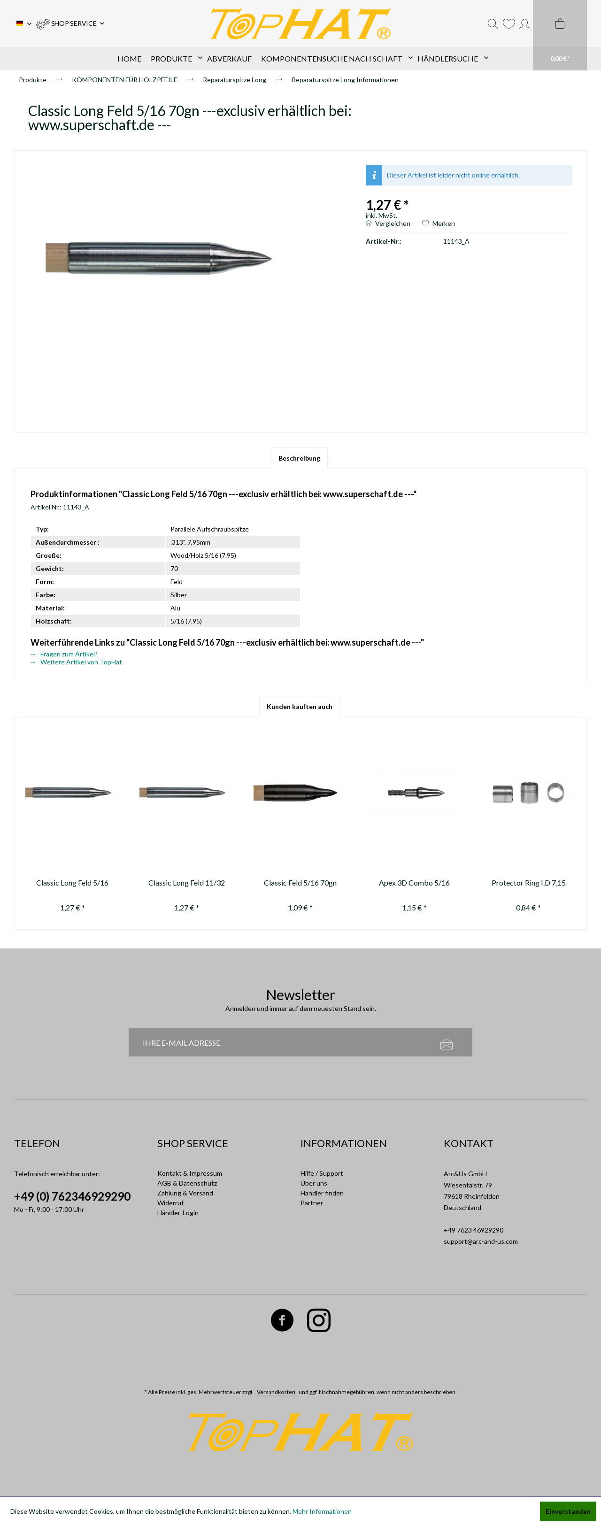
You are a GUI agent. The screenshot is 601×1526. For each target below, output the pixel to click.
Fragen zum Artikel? (64, 654)
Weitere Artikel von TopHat (76, 662)
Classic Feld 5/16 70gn (300, 882)
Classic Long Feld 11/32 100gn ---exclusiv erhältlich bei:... (187, 884)
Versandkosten (276, 1391)
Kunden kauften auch (299, 706)
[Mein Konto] (524, 23)
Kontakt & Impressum (189, 1173)
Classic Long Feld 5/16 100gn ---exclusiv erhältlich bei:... (72, 884)
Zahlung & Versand (185, 1193)
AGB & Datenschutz (187, 1183)
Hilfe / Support (321, 1173)
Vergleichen (388, 223)
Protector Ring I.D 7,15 (529, 882)
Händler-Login (178, 1213)
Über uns (313, 1183)
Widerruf (170, 1203)
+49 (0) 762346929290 (72, 1196)
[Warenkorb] (560, 35)
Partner (311, 1203)
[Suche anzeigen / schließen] (493, 23)
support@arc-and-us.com (481, 1241)
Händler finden (322, 1193)
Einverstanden (568, 1511)
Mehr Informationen (322, 1511)
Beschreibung (299, 458)
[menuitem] (70, 23)
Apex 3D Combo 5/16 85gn (414, 884)
